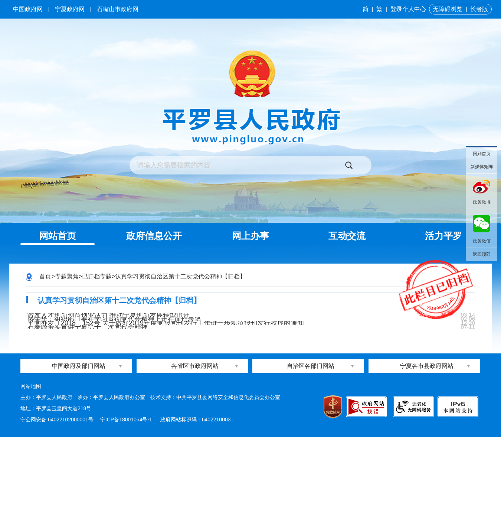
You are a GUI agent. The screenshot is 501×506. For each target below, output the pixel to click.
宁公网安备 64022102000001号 (57, 488)
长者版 (479, 9)
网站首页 (57, 236)
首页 (45, 276)
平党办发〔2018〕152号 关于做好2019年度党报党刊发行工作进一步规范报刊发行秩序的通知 (171, 367)
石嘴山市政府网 (117, 9)
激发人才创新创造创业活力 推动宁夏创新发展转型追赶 (114, 326)
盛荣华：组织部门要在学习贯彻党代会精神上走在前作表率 (120, 346)
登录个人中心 (408, 9)
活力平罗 (443, 236)
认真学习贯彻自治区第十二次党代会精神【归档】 (180, 276)
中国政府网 (28, 9)
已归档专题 (97, 276)
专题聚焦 (67, 276)
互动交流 (347, 236)
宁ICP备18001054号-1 (127, 488)
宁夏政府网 (70, 9)
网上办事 (250, 236)
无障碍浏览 (447, 9)
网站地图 (30, 455)
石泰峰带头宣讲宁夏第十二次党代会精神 (93, 387)
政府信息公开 (154, 236)
